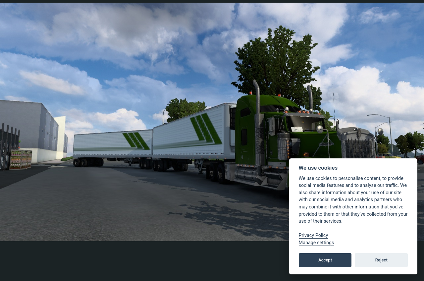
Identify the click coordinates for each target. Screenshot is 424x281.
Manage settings (316, 243)
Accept (325, 259)
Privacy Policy (313, 235)
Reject (381, 259)
